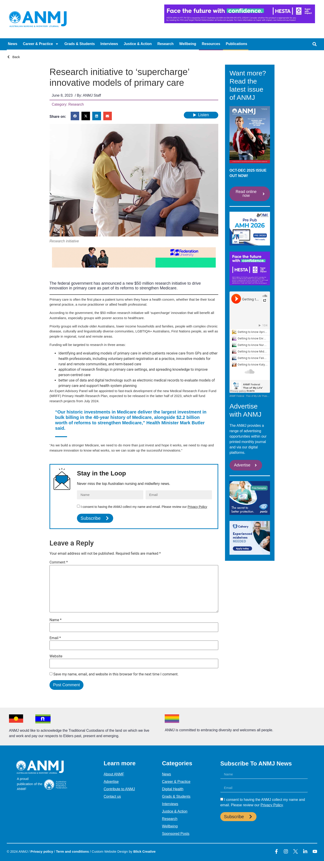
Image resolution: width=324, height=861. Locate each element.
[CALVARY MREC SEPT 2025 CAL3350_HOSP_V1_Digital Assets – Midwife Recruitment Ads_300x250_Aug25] (250, 554)
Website (56, 656)
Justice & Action (138, 44)
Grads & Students (79, 44)
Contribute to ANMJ (119, 789)
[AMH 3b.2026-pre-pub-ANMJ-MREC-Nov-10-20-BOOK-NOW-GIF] (250, 244)
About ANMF (114, 774)
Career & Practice (41, 44)
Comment (59, 562)
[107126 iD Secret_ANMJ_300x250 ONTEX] (250, 514)
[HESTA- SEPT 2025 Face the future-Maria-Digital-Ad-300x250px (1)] (250, 284)
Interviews (109, 44)
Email (55, 638)
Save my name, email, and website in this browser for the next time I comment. (116, 674)
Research (165, 44)
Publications (236, 44)
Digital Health (172, 789)
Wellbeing (187, 44)
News (12, 44)
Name (56, 620)
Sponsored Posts (175, 834)
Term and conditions (72, 851)
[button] (314, 44)
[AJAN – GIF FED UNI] (134, 266)
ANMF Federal (237, 396)
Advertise (111, 782)
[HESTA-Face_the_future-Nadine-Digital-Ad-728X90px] (239, 22)
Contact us (112, 796)
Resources (211, 44)
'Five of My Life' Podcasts (258, 396)
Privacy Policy (197, 507)
